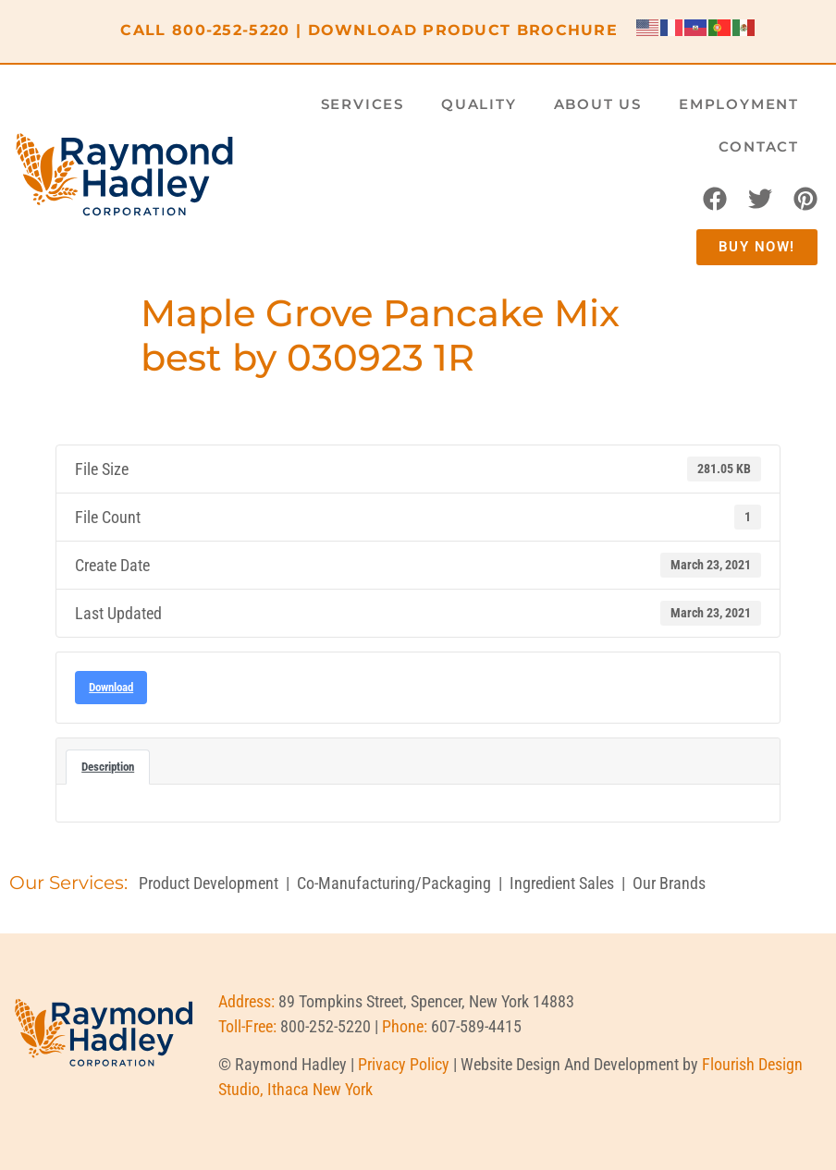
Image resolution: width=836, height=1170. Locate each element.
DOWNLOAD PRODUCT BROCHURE (463, 30)
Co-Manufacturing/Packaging (394, 883)
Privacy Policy (403, 1064)
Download (111, 687)
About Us (598, 104)
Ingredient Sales (562, 883)
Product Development (208, 883)
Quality (479, 104)
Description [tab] (107, 767)
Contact (759, 146)
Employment (739, 104)
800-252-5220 (231, 30)
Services (362, 104)
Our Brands (669, 883)
